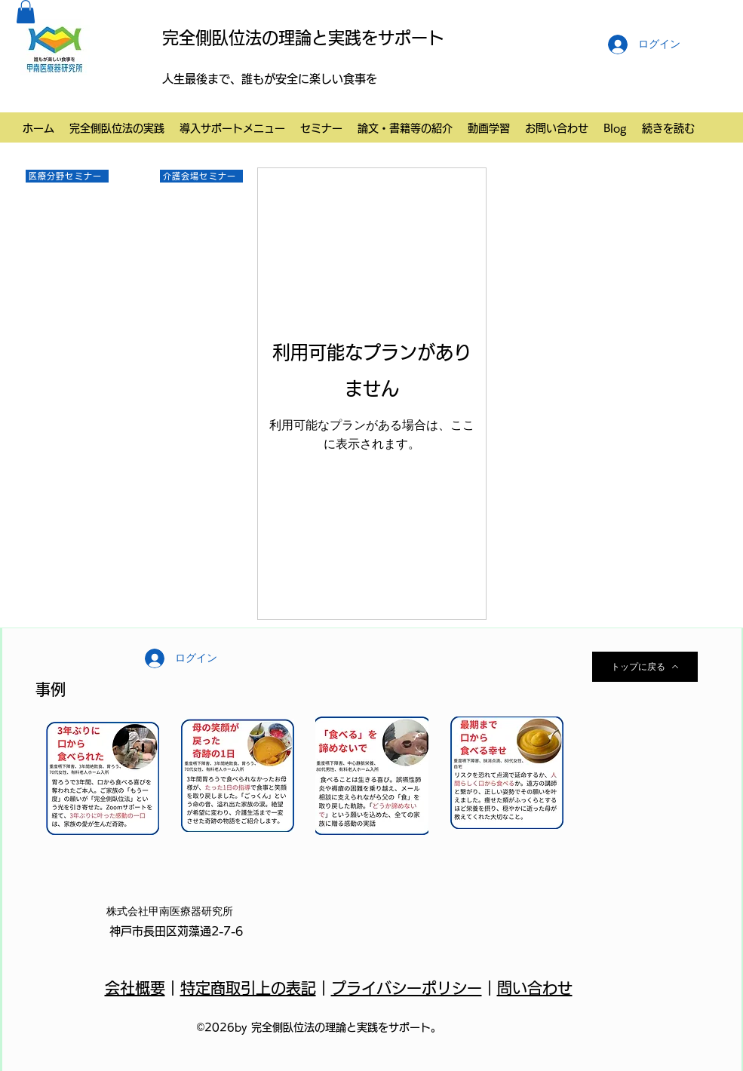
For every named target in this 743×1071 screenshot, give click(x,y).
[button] (25, 11)
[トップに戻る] (645, 667)
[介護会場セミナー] (201, 176)
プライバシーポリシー (406, 988)
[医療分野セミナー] (67, 176)
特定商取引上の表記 (248, 988)
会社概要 (135, 988)
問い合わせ (535, 988)
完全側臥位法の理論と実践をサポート (303, 37)
